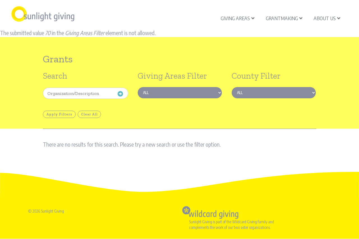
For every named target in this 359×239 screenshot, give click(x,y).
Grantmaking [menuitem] (284, 18)
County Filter (256, 76)
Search (55, 76)
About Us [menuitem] (327, 18)
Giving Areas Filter (172, 76)
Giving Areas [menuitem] (237, 18)
